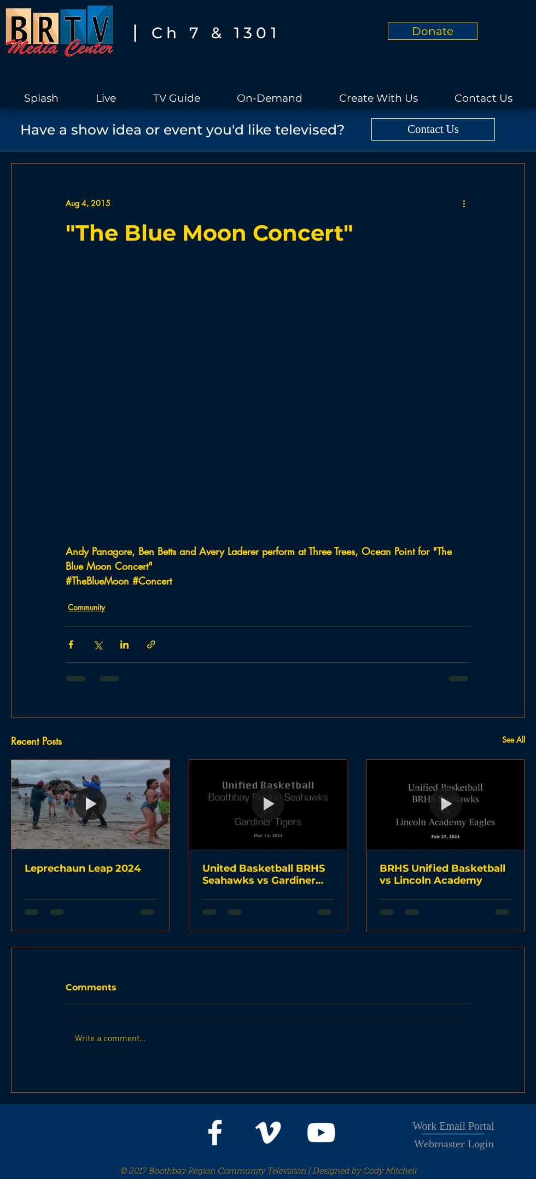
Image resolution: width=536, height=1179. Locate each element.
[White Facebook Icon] (215, 1132)
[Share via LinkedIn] (124, 644)
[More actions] (463, 202)
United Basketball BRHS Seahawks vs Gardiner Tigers (263, 874)
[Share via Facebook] (71, 644)
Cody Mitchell (389, 1172)
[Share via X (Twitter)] (97, 644)
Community (86, 607)
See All (513, 739)
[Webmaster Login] (454, 1144)
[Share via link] (151, 644)
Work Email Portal (453, 1126)
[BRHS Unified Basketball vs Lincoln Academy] (445, 804)
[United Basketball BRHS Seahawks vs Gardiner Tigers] (268, 804)
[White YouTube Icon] (321, 1132)
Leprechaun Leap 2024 (83, 868)
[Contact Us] (433, 129)
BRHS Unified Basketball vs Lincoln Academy (442, 874)
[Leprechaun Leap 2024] (90, 804)
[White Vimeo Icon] (268, 1132)
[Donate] (432, 31)
